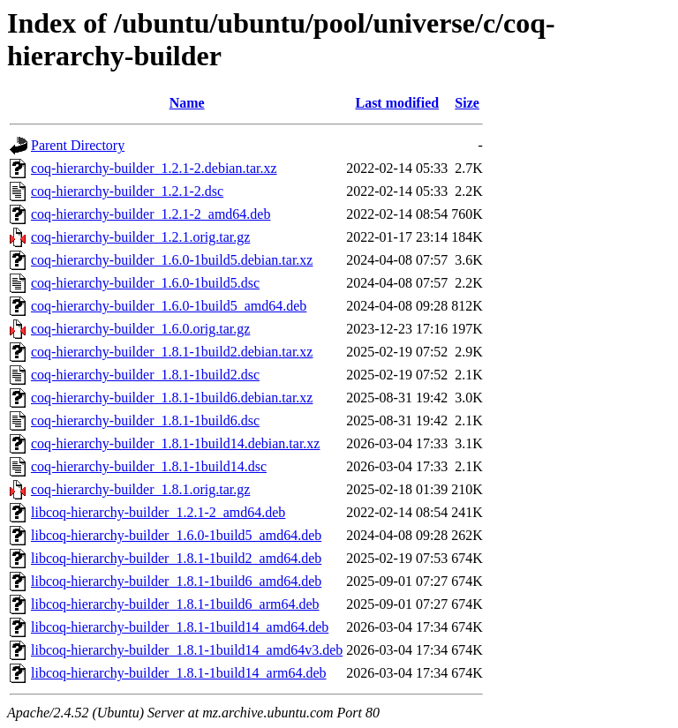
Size (467, 102)
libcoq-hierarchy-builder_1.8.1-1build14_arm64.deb (179, 672)
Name (187, 102)
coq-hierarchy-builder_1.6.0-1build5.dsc (145, 282)
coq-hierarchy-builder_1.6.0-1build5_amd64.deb (168, 305)
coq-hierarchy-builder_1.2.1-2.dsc (127, 191)
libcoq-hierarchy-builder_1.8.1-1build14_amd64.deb (179, 626)
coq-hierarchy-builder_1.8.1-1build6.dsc (145, 420)
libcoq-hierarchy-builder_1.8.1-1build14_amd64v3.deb (187, 649)
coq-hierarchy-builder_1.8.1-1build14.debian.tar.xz (175, 443)
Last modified (397, 102)
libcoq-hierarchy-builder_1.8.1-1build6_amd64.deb (176, 581)
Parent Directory (77, 145)
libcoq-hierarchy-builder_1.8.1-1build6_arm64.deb (175, 604)
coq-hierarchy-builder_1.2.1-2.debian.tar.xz (154, 168)
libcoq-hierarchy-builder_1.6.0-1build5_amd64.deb (176, 535)
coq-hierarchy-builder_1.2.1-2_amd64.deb (150, 213)
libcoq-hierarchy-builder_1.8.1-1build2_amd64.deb (176, 558)
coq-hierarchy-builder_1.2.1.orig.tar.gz (140, 236)
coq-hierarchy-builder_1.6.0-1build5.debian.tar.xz (172, 259)
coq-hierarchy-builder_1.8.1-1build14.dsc (149, 466)
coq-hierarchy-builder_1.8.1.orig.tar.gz (140, 489)
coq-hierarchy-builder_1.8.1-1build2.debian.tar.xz (172, 351)
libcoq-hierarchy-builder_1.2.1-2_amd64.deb (158, 512)
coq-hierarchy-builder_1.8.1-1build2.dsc (145, 374)
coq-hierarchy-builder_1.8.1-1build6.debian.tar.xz (172, 397)
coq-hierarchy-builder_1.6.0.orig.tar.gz (140, 328)
